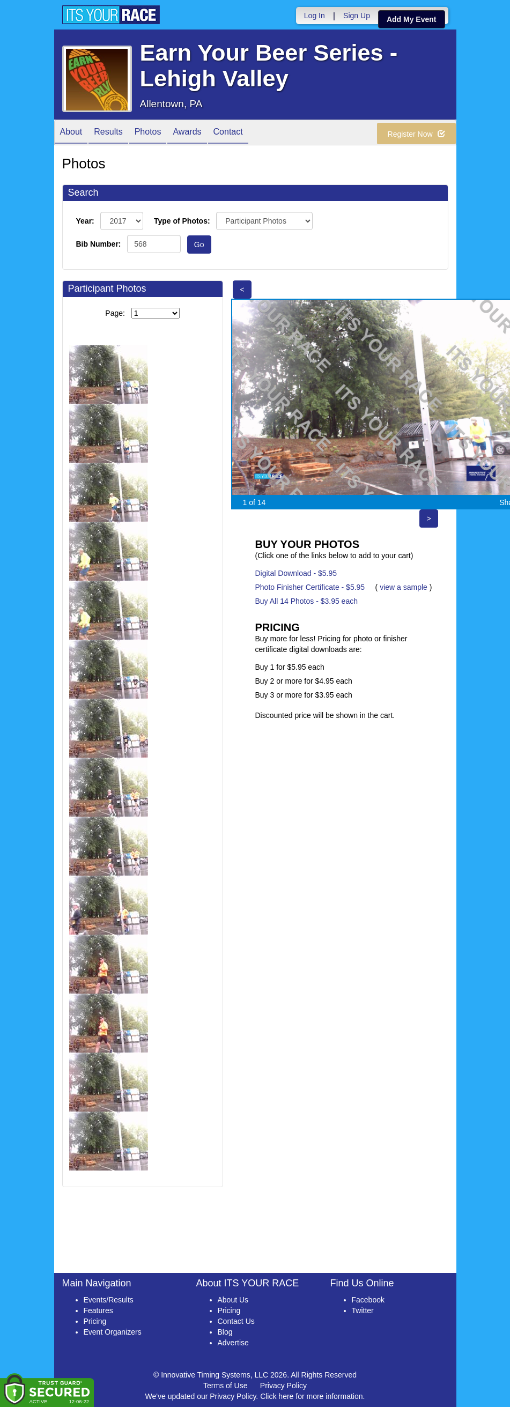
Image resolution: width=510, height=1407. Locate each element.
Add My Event (412, 19)
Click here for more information (311, 1396)
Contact (228, 133)
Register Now (416, 134)
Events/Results (109, 1299)
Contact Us (236, 1321)
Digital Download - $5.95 (296, 573)
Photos (148, 133)
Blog (225, 1332)
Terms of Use (225, 1385)
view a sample (403, 587)
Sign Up (356, 15)
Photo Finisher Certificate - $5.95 (310, 587)
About (71, 133)
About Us (233, 1299)
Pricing (95, 1321)
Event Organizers (113, 1332)
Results (108, 133)
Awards (187, 133)
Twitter (363, 1310)
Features (98, 1310)
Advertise (233, 1342)
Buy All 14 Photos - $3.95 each (306, 601)
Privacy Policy (283, 1385)
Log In (314, 15)
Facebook (368, 1299)
